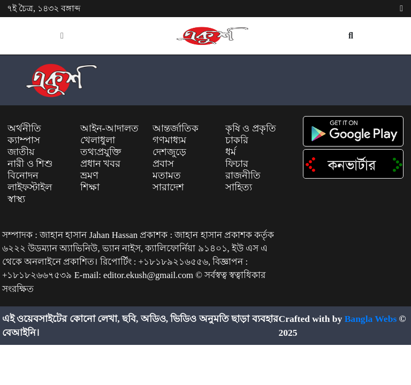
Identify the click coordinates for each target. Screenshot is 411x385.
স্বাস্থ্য (16, 199)
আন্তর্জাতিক (176, 128)
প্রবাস (163, 163)
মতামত (167, 175)
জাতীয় (21, 152)
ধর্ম (230, 152)
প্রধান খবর (100, 163)
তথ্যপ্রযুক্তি (100, 152)
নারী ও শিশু (30, 163)
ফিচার (236, 163)
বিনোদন (23, 175)
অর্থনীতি (24, 128)
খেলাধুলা (97, 140)
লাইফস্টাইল (29, 187)
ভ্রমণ (89, 175)
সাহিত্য (238, 187)
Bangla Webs (371, 318)
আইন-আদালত (109, 128)
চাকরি (236, 140)
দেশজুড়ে (169, 152)
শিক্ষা (90, 187)
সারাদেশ (168, 187)
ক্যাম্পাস (23, 140)
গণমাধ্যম (169, 140)
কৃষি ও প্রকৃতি (250, 128)
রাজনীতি (243, 175)
